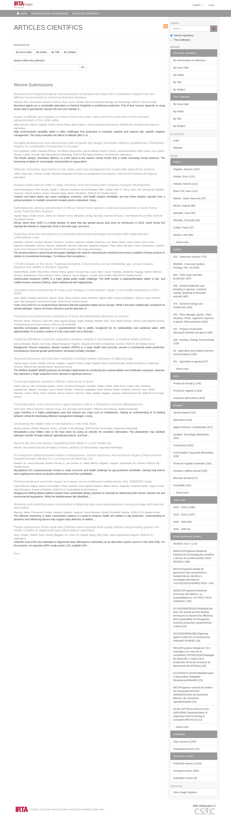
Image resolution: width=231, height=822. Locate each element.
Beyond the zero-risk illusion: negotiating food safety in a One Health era (62, 443)
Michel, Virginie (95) (184, 205)
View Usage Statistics (185, 792)
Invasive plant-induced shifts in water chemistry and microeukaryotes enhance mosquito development (82, 185)
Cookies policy (68, 809)
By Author (41, 52)
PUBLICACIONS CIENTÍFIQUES (50, 13)
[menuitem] (211, 5)
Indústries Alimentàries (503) (189, 398)
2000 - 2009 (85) (182, 521)
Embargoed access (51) (186, 748)
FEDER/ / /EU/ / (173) (185, 543)
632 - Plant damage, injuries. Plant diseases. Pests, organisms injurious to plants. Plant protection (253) (193, 318)
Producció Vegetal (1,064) (187, 390)
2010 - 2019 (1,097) (184, 514)
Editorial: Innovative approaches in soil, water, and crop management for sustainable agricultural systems (84, 169)
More (17, 553)
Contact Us (36, 809)
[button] (198, 5)
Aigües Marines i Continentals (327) (193, 427)
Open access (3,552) (184, 741)
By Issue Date (24, 52)
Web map (98, 809)
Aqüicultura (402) (182, 419)
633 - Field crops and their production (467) (187, 276)
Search (174, 23)
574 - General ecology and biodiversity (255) (188, 305)
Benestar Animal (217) (185, 478)
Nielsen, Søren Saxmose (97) (189, 198)
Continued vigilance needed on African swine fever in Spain (54, 381)
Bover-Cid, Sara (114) (185, 191)
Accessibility (84, 809)
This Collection (180, 39)
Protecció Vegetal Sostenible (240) (192, 463)
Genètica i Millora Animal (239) (190, 470)
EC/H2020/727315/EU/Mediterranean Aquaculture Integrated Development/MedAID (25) (193, 677)
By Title (55, 52)
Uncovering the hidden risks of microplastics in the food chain (55, 423)
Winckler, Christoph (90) (186, 220)
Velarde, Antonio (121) (185, 183)
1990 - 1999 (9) (181, 529)
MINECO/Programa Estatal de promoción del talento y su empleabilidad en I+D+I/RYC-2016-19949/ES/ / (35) (192, 596)
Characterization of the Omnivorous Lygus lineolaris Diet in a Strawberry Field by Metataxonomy (78, 404)
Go (83, 67)
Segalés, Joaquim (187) (186, 169)
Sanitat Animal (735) (184, 412)
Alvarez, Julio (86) (183, 234)
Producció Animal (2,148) (187, 383)
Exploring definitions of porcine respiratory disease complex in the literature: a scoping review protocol (82, 339)
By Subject (70, 52)
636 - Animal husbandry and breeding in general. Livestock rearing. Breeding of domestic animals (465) (189, 291)
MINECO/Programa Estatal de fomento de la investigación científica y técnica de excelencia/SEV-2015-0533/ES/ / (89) (193, 556)
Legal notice (51, 809)
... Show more (181, 242)
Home (23, 13)
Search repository (182, 35)
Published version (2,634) (187, 763)
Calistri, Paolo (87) (183, 227)
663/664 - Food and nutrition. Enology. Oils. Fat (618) (189, 266)
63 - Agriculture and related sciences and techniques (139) (193, 352)
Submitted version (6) (185, 778)
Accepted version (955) (186, 770)
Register (177, 147)
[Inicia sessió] (211, 5)
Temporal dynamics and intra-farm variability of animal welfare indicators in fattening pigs (73, 358)
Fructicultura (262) (183, 445)
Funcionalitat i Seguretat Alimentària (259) (193, 454)
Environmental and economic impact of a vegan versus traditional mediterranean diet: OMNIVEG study (83, 481)
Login (176, 140)
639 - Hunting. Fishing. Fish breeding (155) (193, 341)
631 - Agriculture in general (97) (190, 361)
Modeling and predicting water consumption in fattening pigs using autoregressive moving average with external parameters (89, 506)
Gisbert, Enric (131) (184, 176)
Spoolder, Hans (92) (184, 213)
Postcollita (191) (182, 485)
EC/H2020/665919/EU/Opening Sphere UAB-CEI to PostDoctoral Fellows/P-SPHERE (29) (191, 637)
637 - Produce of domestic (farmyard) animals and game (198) (192, 331)
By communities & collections (189, 60)
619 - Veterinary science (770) (190, 256)
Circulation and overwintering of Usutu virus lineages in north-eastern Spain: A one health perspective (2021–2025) (87, 291)
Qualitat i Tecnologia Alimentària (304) (191, 436)
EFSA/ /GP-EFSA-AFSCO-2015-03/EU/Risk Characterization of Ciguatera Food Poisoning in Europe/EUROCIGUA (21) (191, 714)
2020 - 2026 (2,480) (184, 507)
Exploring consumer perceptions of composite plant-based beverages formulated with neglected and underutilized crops (81, 235)
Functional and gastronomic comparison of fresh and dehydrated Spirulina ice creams (71, 316)
